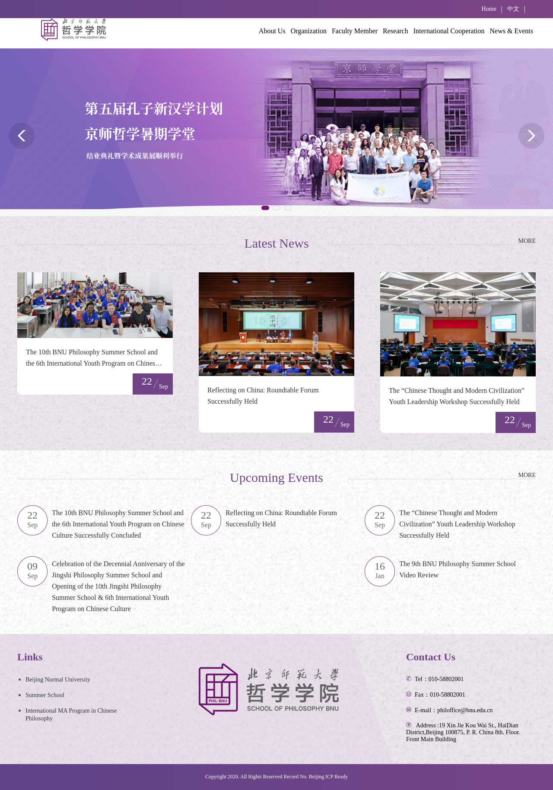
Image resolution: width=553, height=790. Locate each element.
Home (488, 9)
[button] (265, 208)
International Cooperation (449, 31)
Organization (309, 31)
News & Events (511, 31)
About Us (272, 31)
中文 (513, 9)
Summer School (44, 695)
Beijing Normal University (57, 679)
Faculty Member (355, 31)
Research (395, 31)
